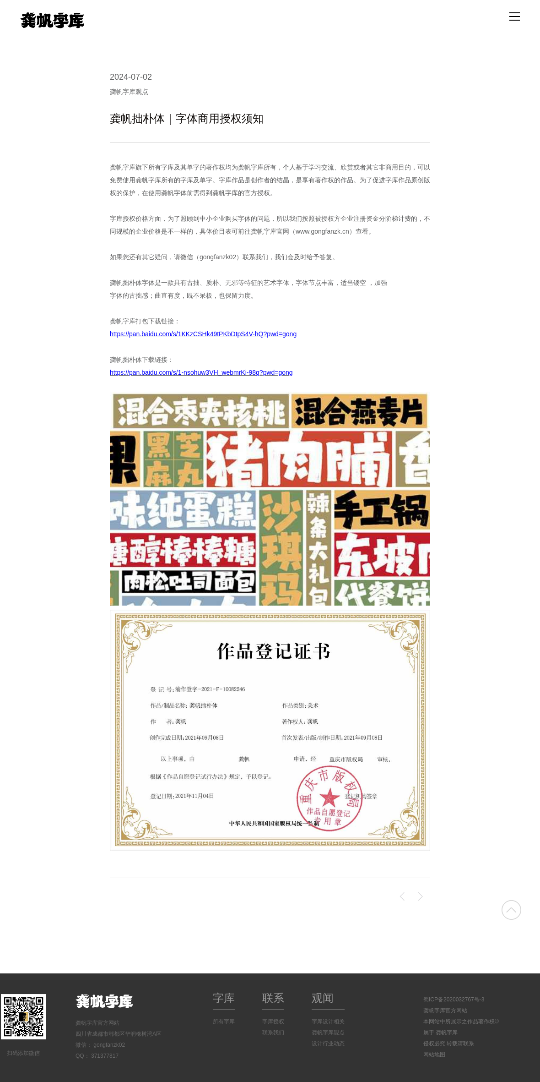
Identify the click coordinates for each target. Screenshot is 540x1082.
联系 (273, 998)
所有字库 (224, 1021)
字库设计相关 (328, 1021)
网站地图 (434, 1054)
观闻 (323, 998)
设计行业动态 (328, 1043)
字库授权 (273, 1021)
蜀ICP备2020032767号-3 (453, 999)
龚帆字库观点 (129, 91)
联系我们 (273, 1032)
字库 (224, 998)
